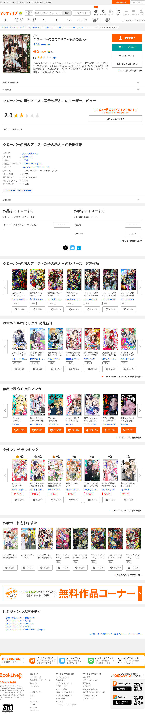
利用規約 (86, 686)
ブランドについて (90, 680)
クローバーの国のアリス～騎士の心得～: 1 (62, 557)
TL (57, 20)
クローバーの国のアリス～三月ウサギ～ (97, 557)
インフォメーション (64, 695)
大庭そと (33, 490)
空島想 (50, 359)
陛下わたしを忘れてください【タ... (91, 420)
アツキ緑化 (52, 299)
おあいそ (106, 424)
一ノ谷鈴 (20, 359)
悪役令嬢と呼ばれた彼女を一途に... (55, 355)
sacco (68, 359)
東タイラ (69, 424)
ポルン (45, 424)
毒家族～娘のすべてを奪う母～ (127, 419)
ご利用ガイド (140, 20)
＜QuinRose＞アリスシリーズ (35, 167)
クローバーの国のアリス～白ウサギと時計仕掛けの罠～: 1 (132, 559)
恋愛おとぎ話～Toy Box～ (73, 294)
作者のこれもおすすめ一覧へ (129, 575)
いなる (87, 359)
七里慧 (37, 44)
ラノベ (69, 20)
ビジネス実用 (95, 20)
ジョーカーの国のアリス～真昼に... (109, 295)
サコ (13, 359)
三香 (93, 359)
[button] (19, 309)
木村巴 (57, 359)
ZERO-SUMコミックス (32, 164)
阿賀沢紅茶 (125, 490)
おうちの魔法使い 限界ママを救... (73, 420)
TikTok (32, 705)
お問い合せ (60, 699)
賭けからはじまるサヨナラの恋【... (37, 420)
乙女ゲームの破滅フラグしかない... (91, 485)
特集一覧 (33, 683)
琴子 (114, 490)
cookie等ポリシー (90, 695)
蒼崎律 (69, 490)
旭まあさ (88, 424)
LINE (32, 695)
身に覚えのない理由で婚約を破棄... (127, 355)
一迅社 (25, 160)
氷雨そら (76, 359)
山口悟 (97, 490)
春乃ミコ (124, 359)
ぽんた (132, 359)
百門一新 (39, 359)
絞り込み (29, 13)
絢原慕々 (96, 424)
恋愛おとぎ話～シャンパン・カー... (19, 295)
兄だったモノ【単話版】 (54, 419)
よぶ (86, 299)
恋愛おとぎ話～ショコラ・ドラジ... (37, 295)
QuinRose (45, 44)
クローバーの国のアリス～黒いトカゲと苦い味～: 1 (80, 559)
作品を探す (60, 680)
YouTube (33, 708)
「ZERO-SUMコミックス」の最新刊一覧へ (123, 376)
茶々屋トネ (34, 299)
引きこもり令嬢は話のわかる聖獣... (37, 485)
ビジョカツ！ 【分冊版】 (18, 419)
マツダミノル (53, 424)
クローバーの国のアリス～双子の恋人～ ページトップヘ (115, 634)
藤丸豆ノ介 (70, 299)
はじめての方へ (127, 20)
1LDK (113, 424)
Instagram (34, 702)
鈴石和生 (51, 490)
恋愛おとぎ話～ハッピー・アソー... (55, 295)
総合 (6, 20)
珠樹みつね (106, 359)
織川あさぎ (77, 490)
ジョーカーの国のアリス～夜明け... (127, 295)
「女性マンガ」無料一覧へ (130, 437)
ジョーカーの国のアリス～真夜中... (91, 295)
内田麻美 (15, 424)
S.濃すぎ (15, 299)
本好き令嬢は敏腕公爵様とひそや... (55, 485)
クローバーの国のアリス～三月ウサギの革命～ (115, 557)
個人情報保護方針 (90, 689)
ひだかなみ (88, 490)
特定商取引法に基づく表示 (94, 692)
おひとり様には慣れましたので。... (19, 485)
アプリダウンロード (64, 683)
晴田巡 (14, 490)
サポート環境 (61, 689)
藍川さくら (106, 490)
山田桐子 (42, 490)
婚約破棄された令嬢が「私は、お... (91, 355)
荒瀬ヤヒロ (23, 490)
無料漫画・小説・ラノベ (40, 680)
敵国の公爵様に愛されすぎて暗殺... (109, 485)
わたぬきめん (35, 424)
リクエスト (60, 702)
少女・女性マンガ (31, 20)
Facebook (34, 711)
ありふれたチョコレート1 (27, 556)
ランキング (34, 686)
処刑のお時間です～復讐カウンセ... (109, 420)
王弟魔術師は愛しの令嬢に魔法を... (73, 355)
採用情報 (86, 683)
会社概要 (86, 677)
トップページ (35, 677)
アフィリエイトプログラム (67, 705)
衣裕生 (115, 359)
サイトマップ (88, 699)
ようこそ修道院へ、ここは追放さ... (19, 355)
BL (44, 20)
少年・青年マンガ (19, 20)
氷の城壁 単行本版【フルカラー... (128, 484)
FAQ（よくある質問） (65, 692)
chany (32, 359)
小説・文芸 (82, 20)
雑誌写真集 (108, 20)
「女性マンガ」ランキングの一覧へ (126, 511)
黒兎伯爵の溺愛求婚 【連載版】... (37, 355)
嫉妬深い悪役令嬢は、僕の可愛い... (109, 355)
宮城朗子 (124, 424)
